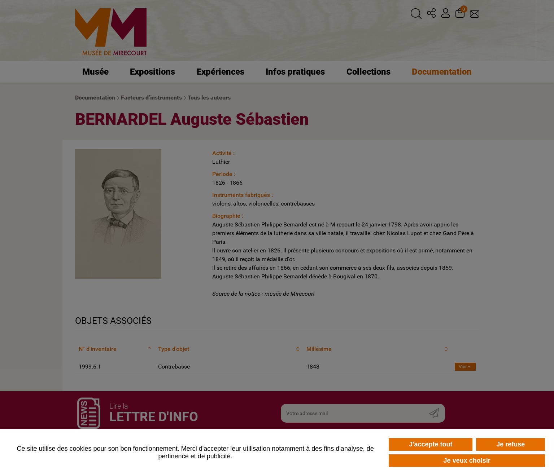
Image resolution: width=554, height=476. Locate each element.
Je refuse (510, 444)
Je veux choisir (467, 460)
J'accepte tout (430, 444)
